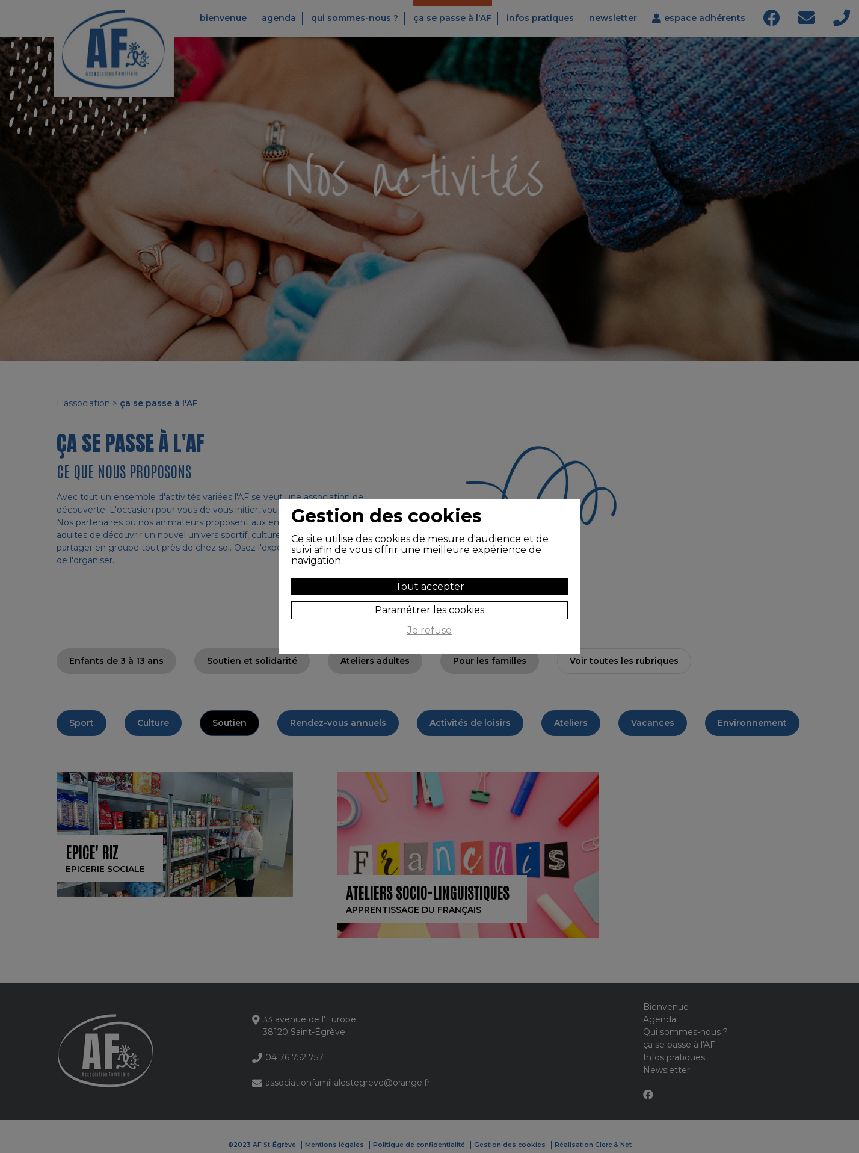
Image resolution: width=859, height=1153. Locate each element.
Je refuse (429, 630)
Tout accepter (429, 586)
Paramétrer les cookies (429, 610)
